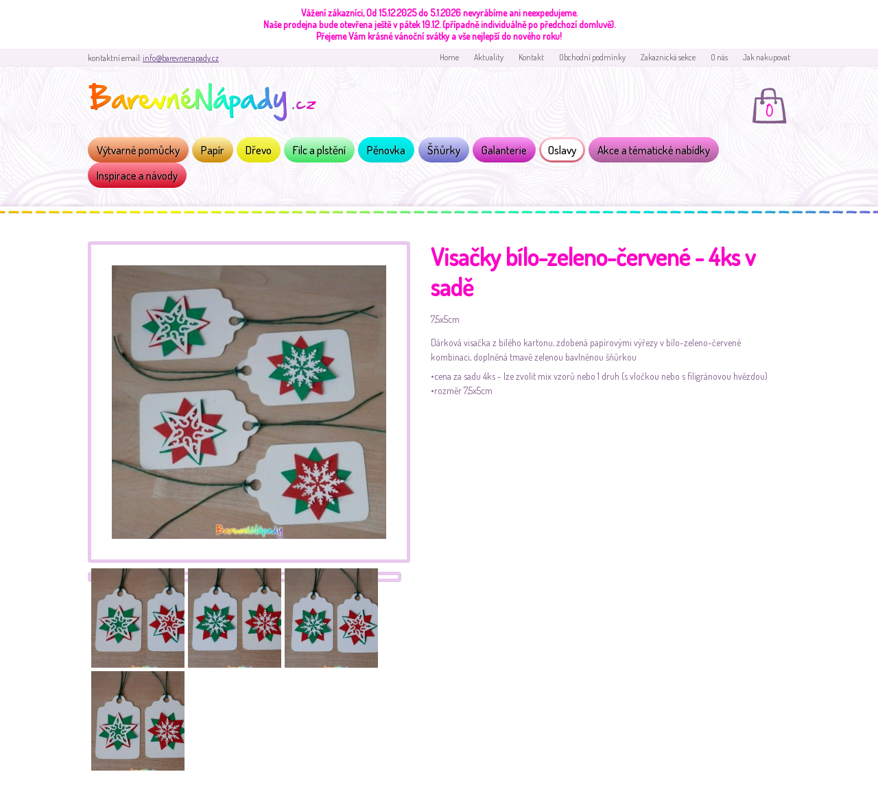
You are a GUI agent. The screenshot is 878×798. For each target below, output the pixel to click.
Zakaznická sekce (668, 57)
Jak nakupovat (766, 57)
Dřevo (259, 150)
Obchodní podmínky (592, 57)
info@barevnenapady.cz (181, 58)
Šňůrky (443, 150)
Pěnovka (386, 150)
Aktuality (488, 57)
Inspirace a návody (137, 175)
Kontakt (531, 57)
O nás (719, 57)
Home (449, 57)
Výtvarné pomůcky (138, 150)
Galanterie (504, 150)
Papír (212, 150)
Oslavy (562, 150)
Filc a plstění (319, 150)
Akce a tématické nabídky (653, 150)
